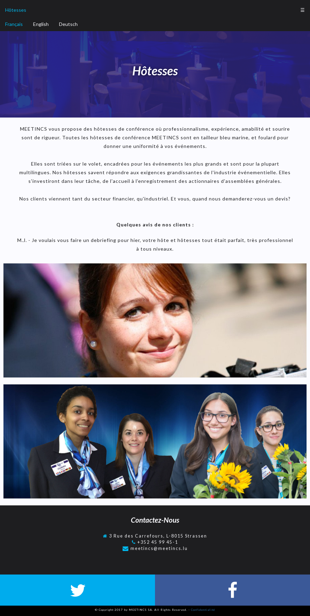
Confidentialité (203, 610)
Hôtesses (15, 10)
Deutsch (68, 24)
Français (14, 24)
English (41, 24)
